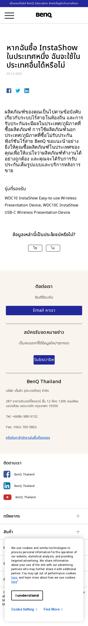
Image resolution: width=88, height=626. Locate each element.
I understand (27, 595)
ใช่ (35, 248)
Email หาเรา (44, 310)
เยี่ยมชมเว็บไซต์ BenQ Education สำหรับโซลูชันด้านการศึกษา (44, 3)
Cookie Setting (24, 609)
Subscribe (44, 360)
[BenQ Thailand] (44, 474)
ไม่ (53, 248)
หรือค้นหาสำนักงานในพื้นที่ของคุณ (28, 437)
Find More (53, 609)
